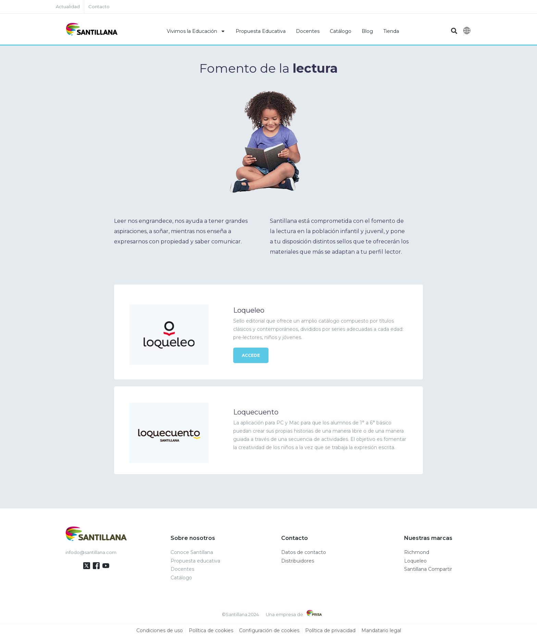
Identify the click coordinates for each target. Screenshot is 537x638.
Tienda (391, 31)
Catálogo (340, 31)
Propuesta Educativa (261, 31)
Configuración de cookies (269, 631)
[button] (454, 31)
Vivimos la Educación (196, 31)
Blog (367, 31)
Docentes (308, 31)
